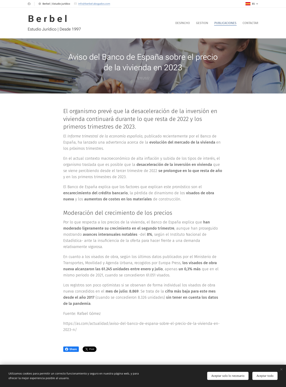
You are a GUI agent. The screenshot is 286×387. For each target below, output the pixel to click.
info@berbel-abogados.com (94, 3)
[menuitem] (183, 23)
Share (71, 349)
